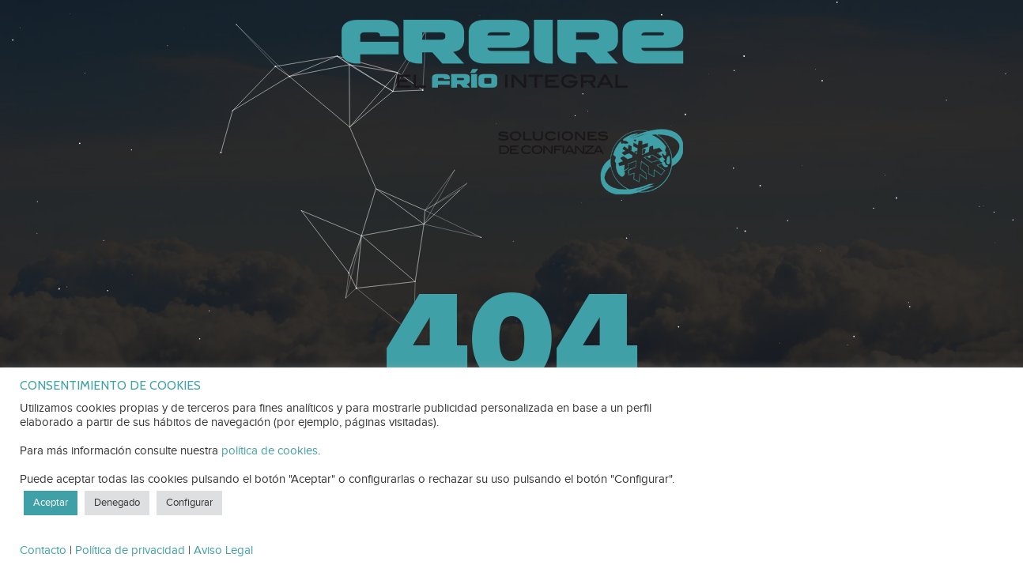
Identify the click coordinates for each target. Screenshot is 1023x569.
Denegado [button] (117, 502)
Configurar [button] (189, 502)
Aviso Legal (223, 550)
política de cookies (269, 451)
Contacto (43, 550)
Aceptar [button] (50, 502)
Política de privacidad (130, 550)
